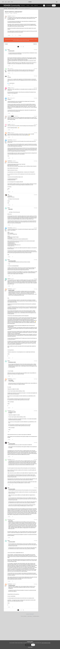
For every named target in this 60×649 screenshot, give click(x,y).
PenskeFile (9, 116)
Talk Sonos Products (11, 8)
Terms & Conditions (24, 616)
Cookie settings (29, 616)
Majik (8, 194)
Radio (12, 1)
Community (5, 8)
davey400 (9, 124)
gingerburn (9, 278)
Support (9, 1)
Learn (6, 1)
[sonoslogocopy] (30, 2)
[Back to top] (58, 615)
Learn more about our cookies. (46, 642)
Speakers (16, 8)
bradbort (9, 132)
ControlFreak (9, 410)
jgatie (8, 442)
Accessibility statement (36, 616)
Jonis (8, 68)
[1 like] (11, 83)
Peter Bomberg (10, 227)
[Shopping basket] (57, 2)
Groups (32, 5)
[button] (48, 5)
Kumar (9, 49)
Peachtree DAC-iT (33, 24)
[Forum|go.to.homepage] (12, 5)
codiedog (9, 87)
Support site (36, 5)
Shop (3, 1)
